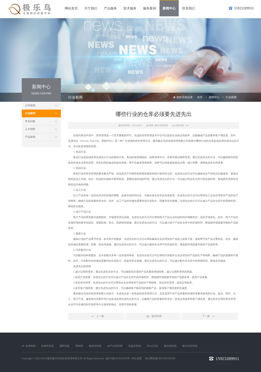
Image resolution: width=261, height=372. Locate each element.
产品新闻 (30, 137)
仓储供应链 (47, 346)
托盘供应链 (134, 346)
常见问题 (30, 121)
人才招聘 (30, 129)
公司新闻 (30, 105)
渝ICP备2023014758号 (117, 358)
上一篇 (96, 316)
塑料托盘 (64, 346)
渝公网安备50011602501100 (160, 358)
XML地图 (136, 358)
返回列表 (153, 316)
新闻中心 (214, 97)
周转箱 (79, 346)
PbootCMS (152, 346)
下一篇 (209, 316)
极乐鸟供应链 (190, 346)
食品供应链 (170, 346)
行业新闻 (30, 113)
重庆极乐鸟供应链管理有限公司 (64, 358)
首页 (200, 97)
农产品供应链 (115, 346)
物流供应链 (95, 346)
